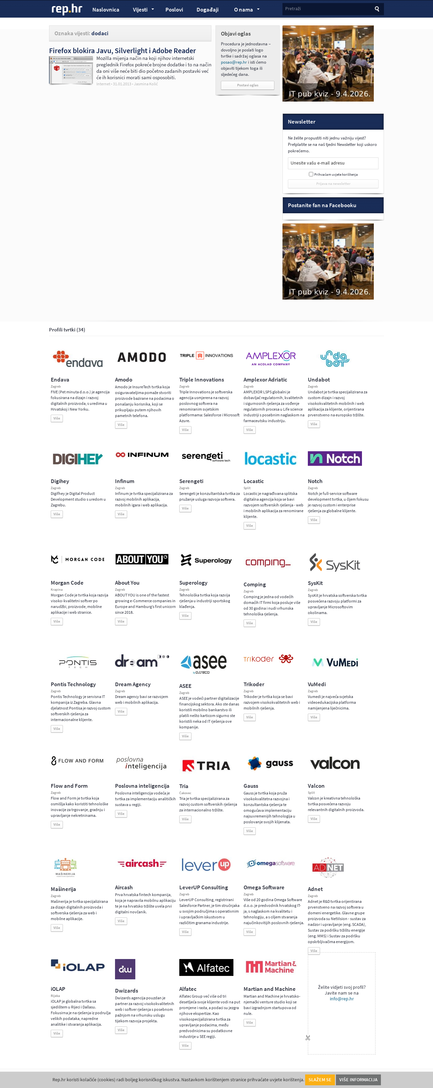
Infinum (124, 481)
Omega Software (264, 887)
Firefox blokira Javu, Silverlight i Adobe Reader (122, 50)
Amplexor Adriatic (265, 380)
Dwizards (126, 991)
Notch (315, 481)
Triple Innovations (201, 380)
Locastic (254, 481)
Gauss (251, 786)
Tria (183, 786)
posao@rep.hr (234, 62)
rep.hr (67, 10)
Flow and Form (69, 786)
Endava (60, 380)
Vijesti (140, 10)
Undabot (319, 380)
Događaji (208, 10)
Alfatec (188, 989)
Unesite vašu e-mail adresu (318, 163)
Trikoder (254, 684)
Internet (103, 84)
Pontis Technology (73, 684)
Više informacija (358, 1079)
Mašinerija (63, 889)
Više (56, 418)
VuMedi (317, 684)
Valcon (316, 786)
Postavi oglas (247, 85)
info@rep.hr (342, 999)
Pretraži (293, 8)
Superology (193, 583)
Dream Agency (133, 684)
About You (127, 583)
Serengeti (191, 481)
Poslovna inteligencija (142, 786)
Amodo (123, 380)
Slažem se (320, 1079)
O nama (244, 10)
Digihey (60, 481)
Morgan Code (67, 583)
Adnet (315, 889)
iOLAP (58, 989)
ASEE (185, 686)
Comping (255, 584)
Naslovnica (105, 10)
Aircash (124, 887)
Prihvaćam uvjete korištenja (336, 174)
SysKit (315, 583)
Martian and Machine (270, 989)
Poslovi (174, 10)
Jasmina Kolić (146, 84)
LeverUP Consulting (203, 887)
